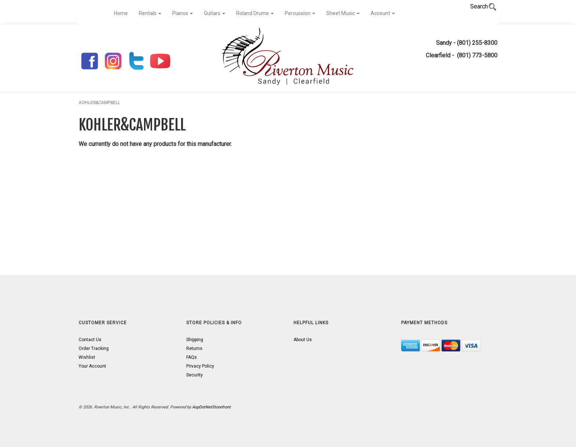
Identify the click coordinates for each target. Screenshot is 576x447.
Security (194, 375)
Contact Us (90, 339)
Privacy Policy (200, 366)
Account (383, 13)
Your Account (92, 366)
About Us (303, 339)
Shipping (194, 339)
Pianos (182, 13)
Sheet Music (343, 13)
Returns (194, 348)
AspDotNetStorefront (211, 407)
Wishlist (87, 357)
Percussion (300, 13)
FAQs (191, 357)
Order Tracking (94, 348)
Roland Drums (255, 13)
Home (121, 13)
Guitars (214, 13)
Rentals (150, 13)
